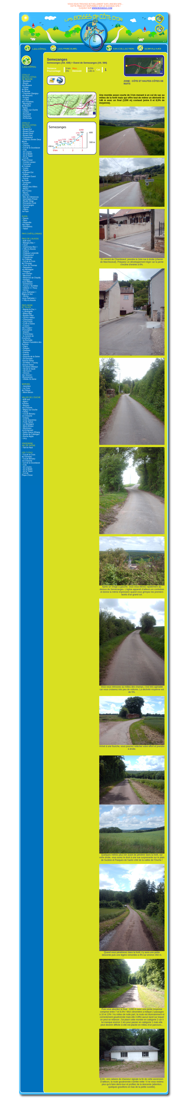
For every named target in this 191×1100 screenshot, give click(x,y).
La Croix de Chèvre (26, 389)
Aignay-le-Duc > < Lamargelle (29, 310)
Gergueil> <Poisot (26, 184)
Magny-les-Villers (30, 187)
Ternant (26, 207)
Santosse (27, 116)
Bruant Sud (27, 135)
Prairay (26, 352)
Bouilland (27, 81)
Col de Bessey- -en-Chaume (29, 415)
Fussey (26, 98)
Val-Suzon (27, 371)
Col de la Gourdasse (31, 148)
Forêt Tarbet (28, 422)
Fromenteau (28, 334)
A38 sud (26, 399)
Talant (25, 229)
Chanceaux (27, 320)
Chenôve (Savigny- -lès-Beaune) (30, 94)
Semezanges (28, 205)
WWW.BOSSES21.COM (102, 8)
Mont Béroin (28, 392)
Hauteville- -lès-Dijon (27, 223)
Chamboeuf (28, 137)
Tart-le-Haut (28, 448)
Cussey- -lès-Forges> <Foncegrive (27, 328)
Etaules (26, 332)
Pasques (26, 350)
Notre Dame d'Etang (31, 432)
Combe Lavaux (29, 162)
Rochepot (27, 114)
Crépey (26, 418)
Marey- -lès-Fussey (27, 190)
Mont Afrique (28, 426)
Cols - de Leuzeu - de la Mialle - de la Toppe (27, 153)
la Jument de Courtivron (28, 337)
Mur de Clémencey (31, 197)
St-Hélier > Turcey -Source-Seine (30, 364)
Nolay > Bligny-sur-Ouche (30, 109)
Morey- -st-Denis (25, 194)
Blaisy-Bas (27, 313)
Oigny (25, 346)
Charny (26, 251)
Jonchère (27, 386)
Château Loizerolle (31, 253)
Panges (26, 348)
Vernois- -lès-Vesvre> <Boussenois (27, 375)
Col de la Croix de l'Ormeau (28, 262)
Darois (26, 218)
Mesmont (27, 276)
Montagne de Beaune (26, 105)
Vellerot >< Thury (30, 288)
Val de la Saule (29, 369)
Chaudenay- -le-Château (27, 258)
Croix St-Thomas (30, 265)
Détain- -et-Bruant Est (27, 171)
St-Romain (27, 118)
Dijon (25, 220)
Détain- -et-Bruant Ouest (29, 175)
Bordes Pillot (28, 316)
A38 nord (27, 241)
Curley (26, 168)
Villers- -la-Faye (25, 210)
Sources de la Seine (31, 357)
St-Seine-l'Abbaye (30, 367)
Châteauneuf (28, 255)
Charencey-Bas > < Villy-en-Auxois (29, 248)
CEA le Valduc (29, 318)
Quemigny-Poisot (30, 199)
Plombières (27, 227)
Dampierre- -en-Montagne (27, 268)
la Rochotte (27, 340)
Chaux (26, 144)
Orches (26, 112)
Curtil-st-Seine (29, 324)
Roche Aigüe (28, 436)
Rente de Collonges (31, 434)
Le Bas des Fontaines (28, 101)
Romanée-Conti (29, 203)
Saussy (26, 354)
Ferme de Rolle (25, 179)
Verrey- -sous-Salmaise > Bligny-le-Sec (29, 292)
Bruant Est (27, 129)
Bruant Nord (28, 133)
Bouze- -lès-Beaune (27, 84)
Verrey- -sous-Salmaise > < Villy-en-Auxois (29, 298)
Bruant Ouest (28, 131)
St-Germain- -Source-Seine (28, 360)
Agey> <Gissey (25, 402)
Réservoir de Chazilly (32, 278)
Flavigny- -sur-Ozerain (27, 273)
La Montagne (28, 424)
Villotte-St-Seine (29, 379)
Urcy (25, 438)
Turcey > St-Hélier (30, 286)
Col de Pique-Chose (27, 159)
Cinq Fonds (28, 322)
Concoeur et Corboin (26, 165)
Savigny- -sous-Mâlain (27, 281)
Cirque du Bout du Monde (26, 89)
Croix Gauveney (29, 420)
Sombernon (28, 284)
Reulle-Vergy (28, 201)
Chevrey (26, 146)
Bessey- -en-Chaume (27, 407)
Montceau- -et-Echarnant (27, 429)
